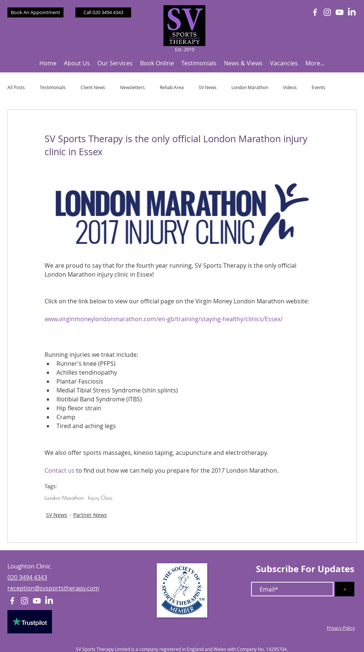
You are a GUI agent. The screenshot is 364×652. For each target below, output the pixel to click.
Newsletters (132, 87)
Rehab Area (172, 87)
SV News (208, 87)
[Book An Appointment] (35, 12)
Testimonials (53, 87)
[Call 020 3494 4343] (103, 12)
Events (318, 87)
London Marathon (249, 87)
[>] (344, 589)
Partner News (90, 514)
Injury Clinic (100, 498)
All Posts (16, 87)
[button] (77, 63)
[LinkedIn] (352, 12)
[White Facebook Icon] (315, 12)
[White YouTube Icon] (339, 12)
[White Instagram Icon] (327, 12)
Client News (93, 87)
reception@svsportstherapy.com (53, 588)
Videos (290, 87)
